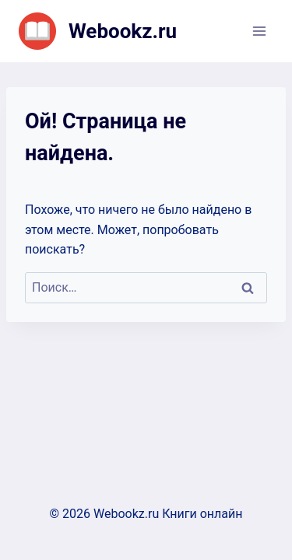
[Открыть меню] (259, 31)
